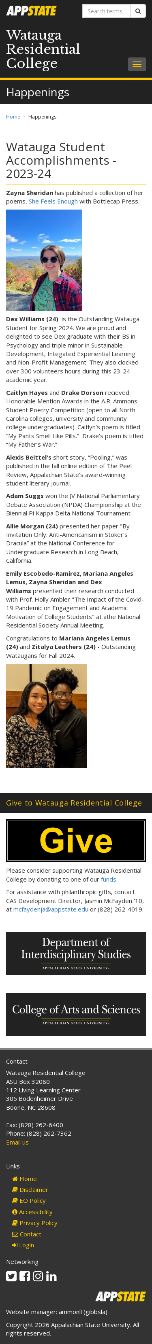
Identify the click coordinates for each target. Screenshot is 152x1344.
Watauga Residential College (43, 49)
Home (13, 116)
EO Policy (29, 1200)
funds (108, 879)
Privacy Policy (35, 1223)
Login (23, 1245)
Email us (17, 1142)
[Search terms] (106, 11)
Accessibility (32, 1212)
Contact (26, 1234)
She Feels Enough (53, 201)
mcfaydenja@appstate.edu (50, 909)
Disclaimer (30, 1189)
